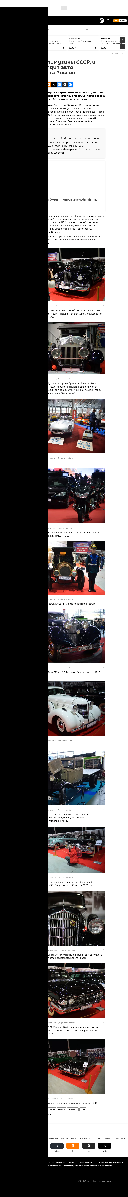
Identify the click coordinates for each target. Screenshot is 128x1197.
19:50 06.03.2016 (30, 78)
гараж (83, 1109)
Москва (52, 1109)
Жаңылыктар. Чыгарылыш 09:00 (80, 42)
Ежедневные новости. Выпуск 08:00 (18, 42)
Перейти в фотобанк (64, 306)
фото (26, 1109)
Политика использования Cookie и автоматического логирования (32, 1165)
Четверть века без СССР (33, 1115)
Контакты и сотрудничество (52, 1162)
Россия (48, 1115)
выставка (61, 1109)
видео (83, 1138)
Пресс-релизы (85, 1162)
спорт (74, 1138)
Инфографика (105, 1138)
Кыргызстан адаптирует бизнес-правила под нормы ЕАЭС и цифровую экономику (50, 43)
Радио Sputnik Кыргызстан (44, 1138)
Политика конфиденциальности (109, 1162)
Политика (23, 1138)
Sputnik (34, 306)
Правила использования (26, 1162)
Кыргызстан (9, 1138)
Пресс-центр (121, 1138)
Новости (34, 1109)
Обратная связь (10, 1169)
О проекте (7, 1162)
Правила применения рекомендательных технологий (88, 1165)
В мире (43, 1109)
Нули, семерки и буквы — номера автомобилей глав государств (61, 201)
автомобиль (72, 1109)
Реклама (71, 1162)
